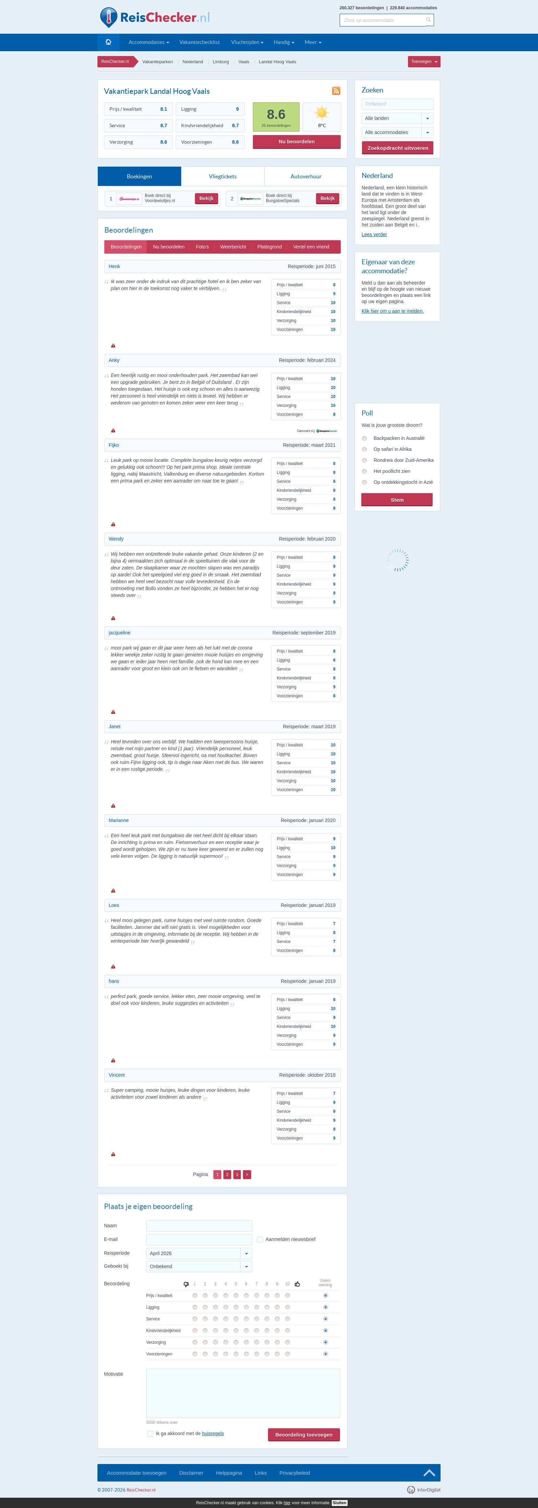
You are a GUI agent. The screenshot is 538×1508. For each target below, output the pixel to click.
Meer (311, 42)
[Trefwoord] (398, 104)
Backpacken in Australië (399, 438)
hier (287, 1502)
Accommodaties (147, 42)
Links (261, 1473)
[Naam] (199, 1226)
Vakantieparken (157, 61)
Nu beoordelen (297, 141)
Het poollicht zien (392, 471)
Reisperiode (117, 1253)
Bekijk (206, 198)
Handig (282, 42)
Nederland (193, 61)
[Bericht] (243, 1393)
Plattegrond (269, 247)
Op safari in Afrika (393, 449)
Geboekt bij (116, 1266)
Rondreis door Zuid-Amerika (404, 460)
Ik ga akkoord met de (190, 1433)
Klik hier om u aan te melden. (393, 311)
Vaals (243, 61)
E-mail (111, 1239)
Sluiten (340, 1502)
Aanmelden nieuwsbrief (291, 1239)
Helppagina (229, 1473)
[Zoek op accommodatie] (383, 20)
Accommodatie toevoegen (136, 1473)
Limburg (221, 61)
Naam (110, 1225)
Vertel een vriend (311, 247)
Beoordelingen (126, 247)
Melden (113, 345)
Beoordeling (117, 1283)
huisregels (213, 1433)
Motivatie (113, 1374)
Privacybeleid (294, 1473)
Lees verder (374, 234)
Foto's (202, 247)
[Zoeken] (430, 20)
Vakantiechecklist (199, 42)
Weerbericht (233, 247)
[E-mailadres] (199, 1239)
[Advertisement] (397, 360)
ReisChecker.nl (115, 61)
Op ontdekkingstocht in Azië (403, 482)
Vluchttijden (245, 42)
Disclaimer (191, 1473)
